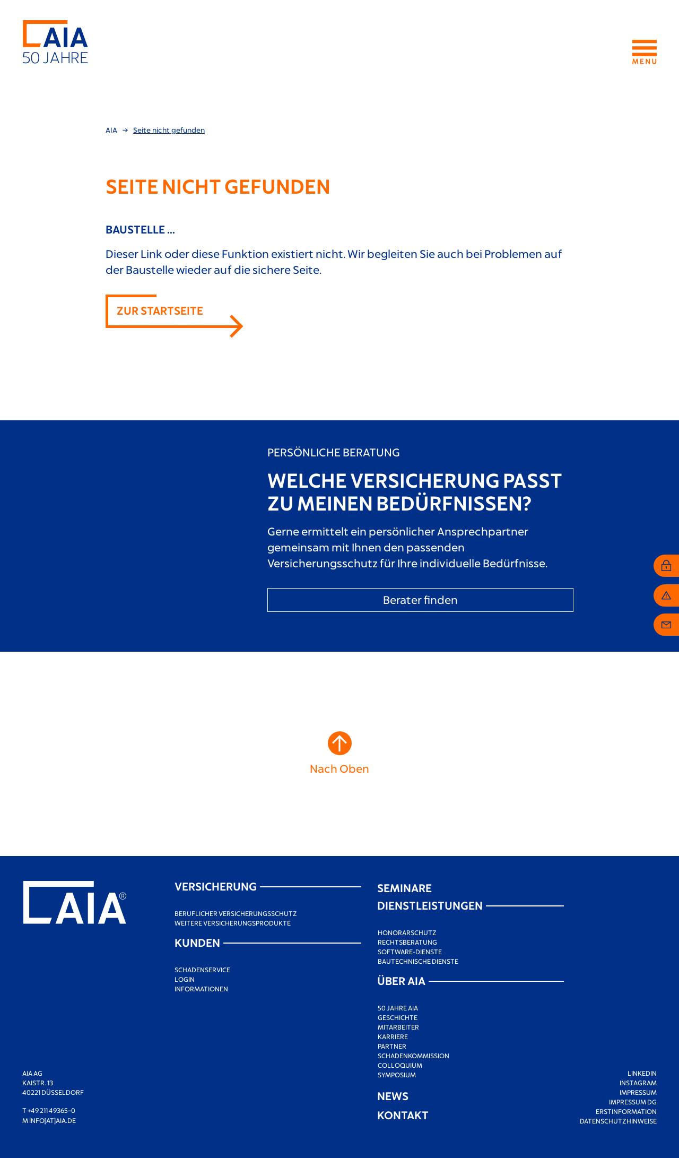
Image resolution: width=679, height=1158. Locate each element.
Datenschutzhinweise (618, 1121)
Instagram (638, 1082)
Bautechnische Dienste (418, 961)
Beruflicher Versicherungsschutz (236, 913)
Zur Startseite (160, 310)
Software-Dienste (410, 951)
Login (185, 979)
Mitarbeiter (398, 1027)
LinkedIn (642, 1073)
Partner (392, 1046)
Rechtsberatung (407, 942)
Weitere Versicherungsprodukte (233, 923)
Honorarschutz (407, 932)
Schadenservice (202, 969)
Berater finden (420, 599)
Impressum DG (633, 1102)
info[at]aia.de (52, 1120)
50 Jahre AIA (398, 1008)
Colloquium (400, 1065)
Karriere (393, 1036)
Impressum (638, 1092)
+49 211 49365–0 (51, 1110)
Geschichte (397, 1017)
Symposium (397, 1074)
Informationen (201, 988)
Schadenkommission (413, 1055)
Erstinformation (626, 1111)
